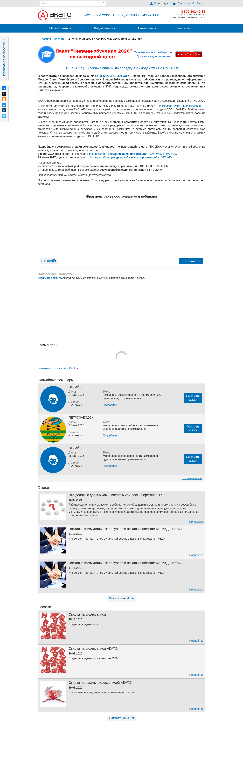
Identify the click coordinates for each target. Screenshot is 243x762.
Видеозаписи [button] (104, 28)
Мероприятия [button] (60, 28)
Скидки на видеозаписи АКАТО (92, 648)
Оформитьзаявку (192, 398)
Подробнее (110, 405)
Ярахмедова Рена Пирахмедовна (178, 105)
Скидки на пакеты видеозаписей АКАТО (99, 682)
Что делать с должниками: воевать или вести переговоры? (115, 495)
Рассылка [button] (185, 28)
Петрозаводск (80, 417)
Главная (45, 38)
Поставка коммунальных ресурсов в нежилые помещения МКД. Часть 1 (125, 529)
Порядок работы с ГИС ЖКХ (131, 157)
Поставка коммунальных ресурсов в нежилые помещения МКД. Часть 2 (125, 563)
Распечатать (191, 261)
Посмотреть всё (192, 478)
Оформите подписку (50, 277)
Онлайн (75, 387)
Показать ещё (122, 598)
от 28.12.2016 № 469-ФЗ (111, 75)
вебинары (48, 260)
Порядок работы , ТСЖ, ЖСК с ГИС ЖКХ (132, 153)
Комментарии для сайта (58, 368)
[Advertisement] (121, 307)
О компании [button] (146, 28)
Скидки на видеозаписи (87, 614)
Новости (59, 38)
